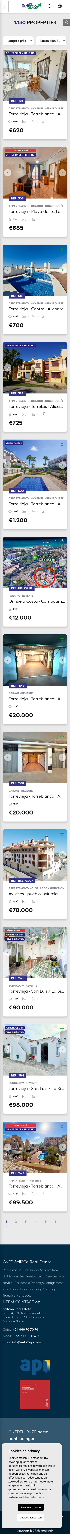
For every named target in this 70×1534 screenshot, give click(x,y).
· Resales (18, 1276)
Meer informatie (33, 1497)
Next (62, 75)
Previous (7, 75)
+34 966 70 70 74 (25, 1329)
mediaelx (47, 1531)
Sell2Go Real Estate (31, 6)
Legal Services (47, 1276)
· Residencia (21, 1283)
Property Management (47, 1283)
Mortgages (23, 1295)
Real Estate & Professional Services (27, 1270)
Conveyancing (30, 1289)
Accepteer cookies (31, 1507)
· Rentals (31, 1276)
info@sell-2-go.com (26, 1342)
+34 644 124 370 (26, 1336)
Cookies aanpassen (31, 1517)
